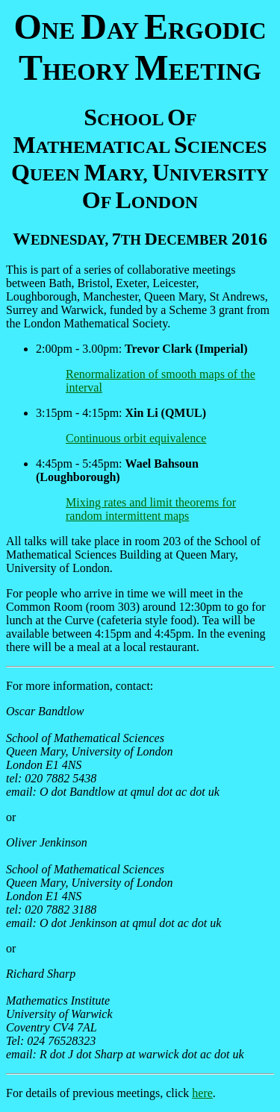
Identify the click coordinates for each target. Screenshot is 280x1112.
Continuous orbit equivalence (136, 438)
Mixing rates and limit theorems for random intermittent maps (151, 509)
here (202, 1093)
